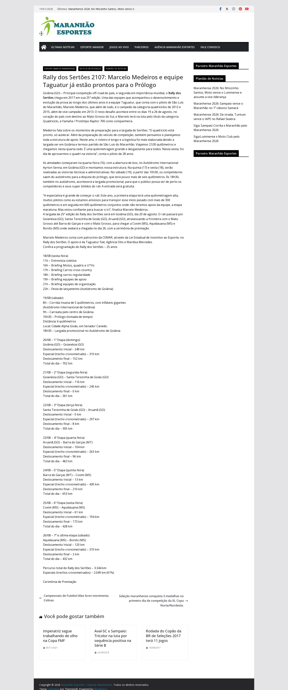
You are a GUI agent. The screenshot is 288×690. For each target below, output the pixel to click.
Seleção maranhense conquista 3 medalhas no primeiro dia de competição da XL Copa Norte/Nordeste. (153, 600)
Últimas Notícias (63, 47)
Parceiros (142, 47)
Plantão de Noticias (116, 68)
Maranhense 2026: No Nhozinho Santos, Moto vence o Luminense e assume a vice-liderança (101, 10)
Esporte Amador (92, 47)
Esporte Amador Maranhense (59, 68)
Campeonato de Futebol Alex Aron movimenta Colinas (74, 598)
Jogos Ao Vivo (119, 47)
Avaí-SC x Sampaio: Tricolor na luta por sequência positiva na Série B (112, 638)
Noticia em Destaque (90, 68)
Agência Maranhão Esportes (174, 47)
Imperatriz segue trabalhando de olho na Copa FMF (60, 636)
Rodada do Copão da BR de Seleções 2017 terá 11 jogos (163, 636)
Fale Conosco (210, 47)
